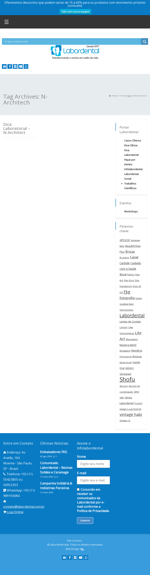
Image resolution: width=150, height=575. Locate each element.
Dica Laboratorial (131, 152)
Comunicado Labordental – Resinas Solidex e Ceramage (56, 467)
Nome (81, 456)
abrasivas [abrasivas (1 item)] (135, 240)
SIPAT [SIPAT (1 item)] (136, 392)
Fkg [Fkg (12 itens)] (127, 291)
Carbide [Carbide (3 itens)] (125, 263)
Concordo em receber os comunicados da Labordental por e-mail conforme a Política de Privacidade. (93, 500)
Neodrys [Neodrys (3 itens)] (136, 350)
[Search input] (72, 41)
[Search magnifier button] (144, 41)
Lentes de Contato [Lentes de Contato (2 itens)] (130, 321)
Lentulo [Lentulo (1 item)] (124, 327)
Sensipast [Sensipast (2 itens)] (125, 374)
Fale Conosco (74, 540)
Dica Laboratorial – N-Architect (16, 128)
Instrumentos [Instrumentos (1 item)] (126, 310)
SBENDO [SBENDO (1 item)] (129, 368)
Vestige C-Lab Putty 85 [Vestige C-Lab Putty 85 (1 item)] (130, 409)
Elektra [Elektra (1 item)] (130, 274)
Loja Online (15, 512)
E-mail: (81, 473)
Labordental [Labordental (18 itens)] (132, 315)
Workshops (131, 211)
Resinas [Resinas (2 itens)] (137, 356)
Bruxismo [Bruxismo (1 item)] (124, 257)
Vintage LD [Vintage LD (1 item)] (125, 420)
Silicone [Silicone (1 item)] (124, 386)
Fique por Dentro (129, 162)
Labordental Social (131, 176)
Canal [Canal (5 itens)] (134, 257)
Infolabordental (133, 169)
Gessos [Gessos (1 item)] (138, 298)
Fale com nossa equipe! (75, 11)
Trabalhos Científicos (130, 186)
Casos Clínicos (132, 140)
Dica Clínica (130, 145)
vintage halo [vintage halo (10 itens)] (131, 414)
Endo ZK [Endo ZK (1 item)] (137, 286)
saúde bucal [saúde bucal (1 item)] (126, 362)
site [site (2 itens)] (122, 397)
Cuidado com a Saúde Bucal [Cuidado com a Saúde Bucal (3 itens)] (130, 268)
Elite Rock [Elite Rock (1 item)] (129, 280)
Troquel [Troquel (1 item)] (138, 403)
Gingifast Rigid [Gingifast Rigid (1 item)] (127, 304)
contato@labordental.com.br (24, 506)
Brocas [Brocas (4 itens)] (130, 251)
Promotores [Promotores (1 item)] (126, 356)
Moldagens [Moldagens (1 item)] (125, 350)
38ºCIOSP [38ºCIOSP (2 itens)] (125, 240)
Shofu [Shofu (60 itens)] (127, 379)
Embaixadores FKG (53, 452)
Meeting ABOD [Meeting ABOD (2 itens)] (128, 345)
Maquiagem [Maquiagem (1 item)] (132, 339)
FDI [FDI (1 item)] (121, 292)
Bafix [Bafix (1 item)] (122, 246)
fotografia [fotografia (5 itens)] (127, 298)
